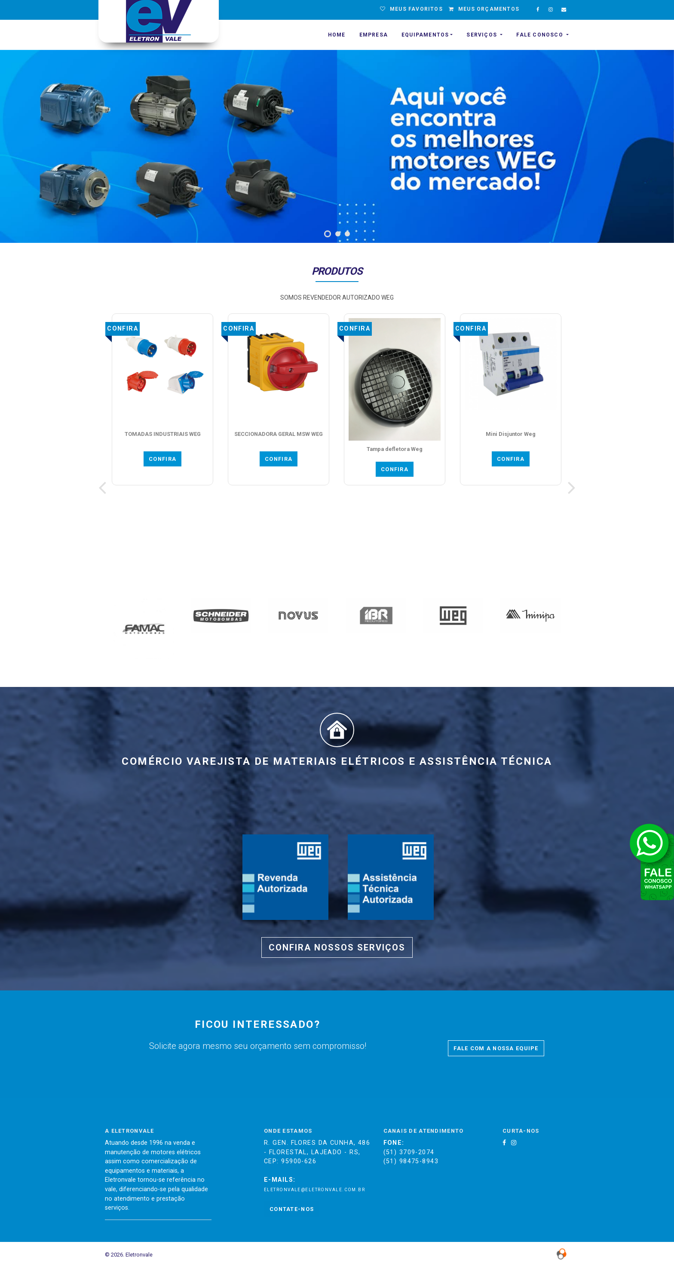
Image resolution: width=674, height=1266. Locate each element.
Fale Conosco (540, 35)
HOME (337, 35)
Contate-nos (292, 1209)
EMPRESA (373, 35)
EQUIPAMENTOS (425, 35)
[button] (327, 233)
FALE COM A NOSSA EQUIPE (495, 1048)
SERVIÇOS (482, 35)
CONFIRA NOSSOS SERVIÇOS (337, 947)
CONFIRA (162, 459)
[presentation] (102, 488)
